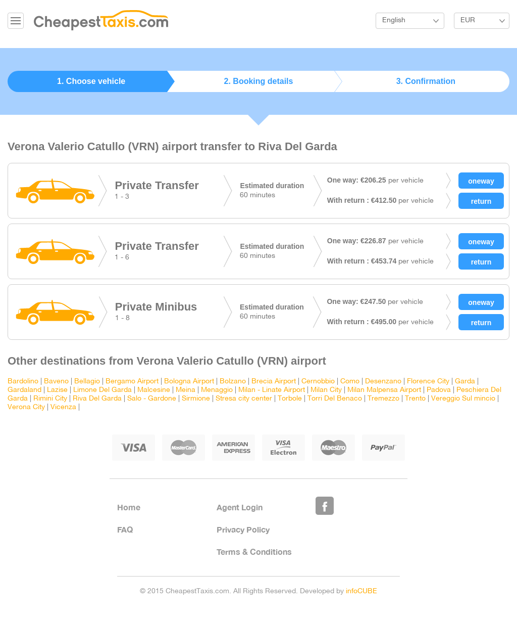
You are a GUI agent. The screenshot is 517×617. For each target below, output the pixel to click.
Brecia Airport (273, 381)
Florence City (428, 381)
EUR (467, 20)
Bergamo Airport (132, 381)
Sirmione (196, 398)
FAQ (125, 529)
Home (128, 507)
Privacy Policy (243, 529)
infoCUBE (361, 591)
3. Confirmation (425, 81)
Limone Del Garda (102, 390)
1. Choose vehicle (91, 81)
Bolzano (233, 381)
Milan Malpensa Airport (384, 390)
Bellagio (87, 381)
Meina (185, 390)
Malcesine (153, 390)
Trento (415, 398)
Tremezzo (383, 398)
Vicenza (63, 407)
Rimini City (50, 398)
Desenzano (383, 381)
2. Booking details (258, 81)
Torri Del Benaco (334, 398)
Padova (439, 390)
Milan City (326, 390)
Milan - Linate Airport (271, 390)
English (393, 20)
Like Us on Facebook (325, 506)
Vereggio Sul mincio (463, 398)
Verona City (26, 407)
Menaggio (217, 390)
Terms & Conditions (254, 551)
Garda (465, 381)
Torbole (290, 398)
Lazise (57, 390)
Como (349, 381)
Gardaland (24, 390)
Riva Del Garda (97, 398)
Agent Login (240, 507)
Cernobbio (318, 381)
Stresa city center (244, 398)
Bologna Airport (189, 381)
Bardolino (23, 381)
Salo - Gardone (151, 398)
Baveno (56, 381)
